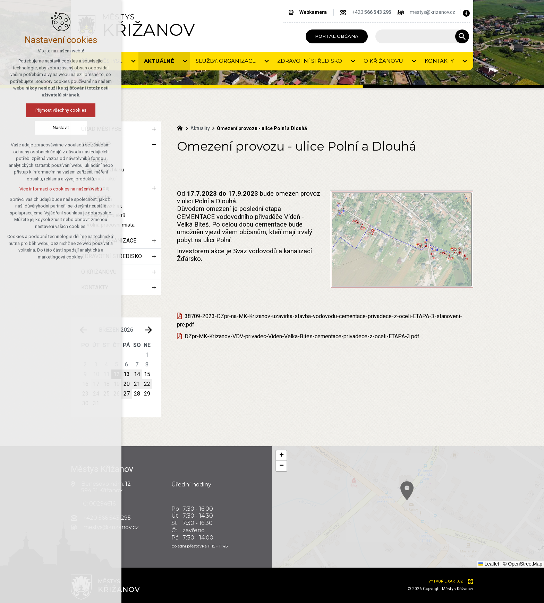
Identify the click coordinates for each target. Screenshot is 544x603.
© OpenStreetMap (522, 564)
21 (137, 384)
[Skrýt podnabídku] (154, 144)
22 (147, 384)
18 (106, 384)
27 (127, 393)
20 (127, 384)
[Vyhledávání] (462, 36)
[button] (421, 499)
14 (137, 374)
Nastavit (39, 127)
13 (127, 374)
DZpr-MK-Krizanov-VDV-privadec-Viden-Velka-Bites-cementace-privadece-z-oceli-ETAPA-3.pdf (302, 336)
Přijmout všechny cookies (38, 110)
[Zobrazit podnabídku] (154, 129)
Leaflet (488, 564)
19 (116, 384)
